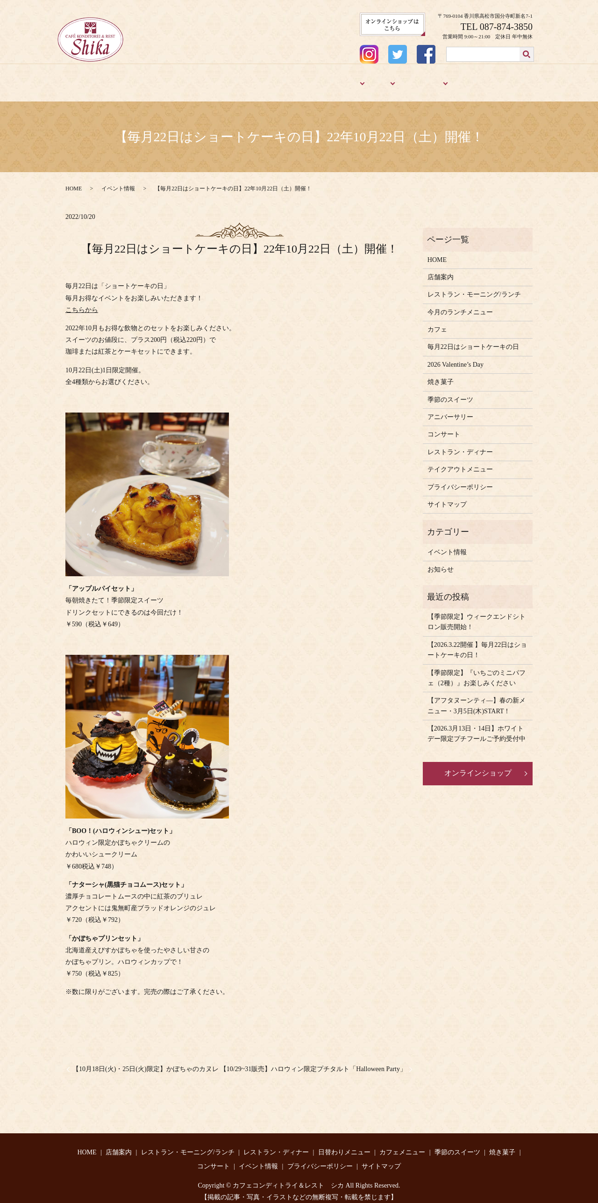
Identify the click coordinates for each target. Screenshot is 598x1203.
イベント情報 (118, 182)
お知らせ (440, 562)
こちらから (81, 303)
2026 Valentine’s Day (455, 358)
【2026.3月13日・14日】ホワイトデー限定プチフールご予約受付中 (476, 727)
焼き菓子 (467, 80)
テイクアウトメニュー (460, 462)
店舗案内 (119, 80)
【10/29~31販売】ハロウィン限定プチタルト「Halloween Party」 (313, 1062)
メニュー (333, 80)
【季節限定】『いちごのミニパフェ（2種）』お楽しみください (476, 671)
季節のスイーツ (417, 80)
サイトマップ (447, 497)
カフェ (370, 80)
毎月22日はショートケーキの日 (473, 340)
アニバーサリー (513, 80)
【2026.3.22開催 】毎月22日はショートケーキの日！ (477, 643)
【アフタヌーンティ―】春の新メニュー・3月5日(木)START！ (476, 699)
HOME (86, 80)
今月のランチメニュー (460, 305)
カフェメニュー (402, 1145)
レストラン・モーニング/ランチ (188, 80)
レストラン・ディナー (277, 80)
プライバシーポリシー (460, 480)
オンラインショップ (478, 766)
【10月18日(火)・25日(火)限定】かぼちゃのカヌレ (145, 1062)
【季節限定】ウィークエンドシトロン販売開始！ (476, 615)
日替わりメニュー (344, 1145)
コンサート (443, 427)
